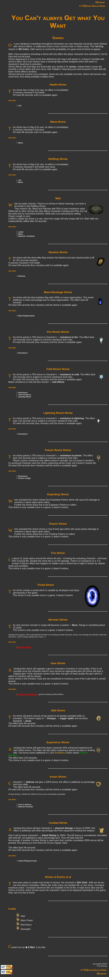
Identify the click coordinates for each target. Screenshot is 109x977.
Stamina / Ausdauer (26, 236)
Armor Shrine (58, 776)
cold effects (58, 382)
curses (72, 66)
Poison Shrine (58, 523)
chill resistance (24, 395)
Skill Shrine (58, 710)
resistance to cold (69, 374)
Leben (21, 232)
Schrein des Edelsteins (28, 694)
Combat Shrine (58, 822)
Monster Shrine (58, 619)
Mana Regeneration (26, 316)
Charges (51, 718)
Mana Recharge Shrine (58, 292)
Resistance (23, 353)
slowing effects (24, 397)
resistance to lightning (72, 418)
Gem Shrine (58, 663)
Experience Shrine (58, 742)
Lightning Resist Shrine (58, 412)
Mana (20, 143)
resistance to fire (69, 337)
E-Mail (31, 947)
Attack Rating (49, 835)
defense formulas (25, 807)
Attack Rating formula (27, 861)
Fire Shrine (58, 553)
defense (30, 782)
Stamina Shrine (58, 252)
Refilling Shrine (57, 158)
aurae (28, 721)
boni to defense (25, 805)
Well (58, 198)
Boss (75, 625)
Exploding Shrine (58, 494)
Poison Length (24, 478)
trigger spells (67, 718)
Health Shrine (58, 84)
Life (19, 106)
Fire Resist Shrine (58, 331)
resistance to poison (71, 455)
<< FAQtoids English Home (92, 6)
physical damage (64, 828)
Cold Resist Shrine (58, 369)
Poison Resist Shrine (58, 450)
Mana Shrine (58, 121)
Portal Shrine (46, 584)
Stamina (21, 276)
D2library (100, 2)
